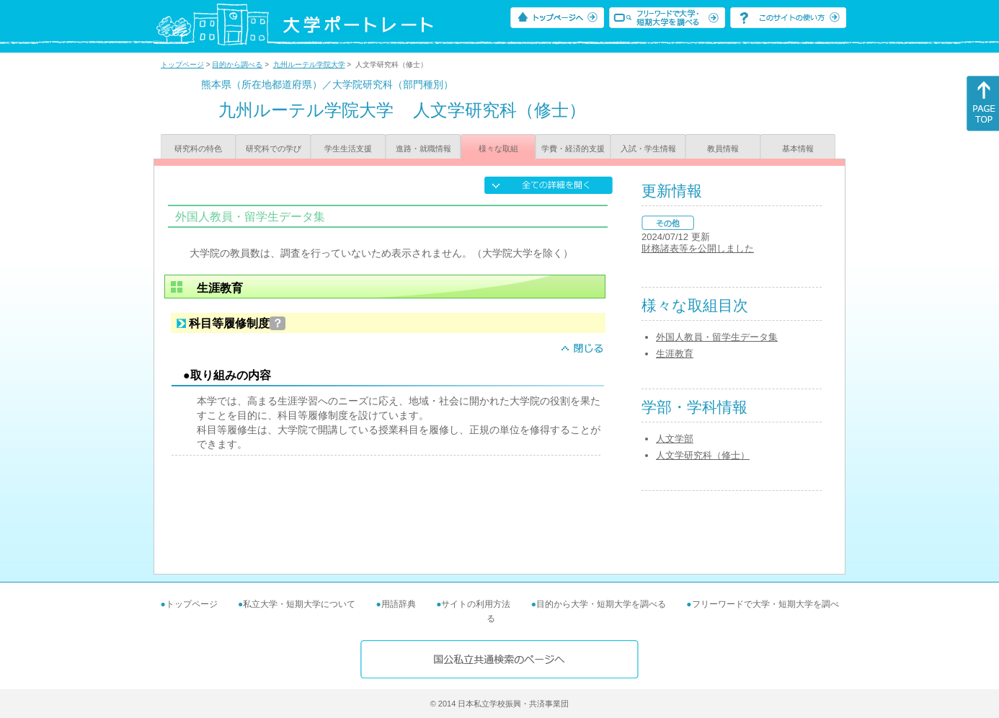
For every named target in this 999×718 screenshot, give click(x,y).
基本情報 (798, 148)
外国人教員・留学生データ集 (717, 337)
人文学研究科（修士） (703, 455)
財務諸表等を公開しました (697, 248)
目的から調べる (237, 64)
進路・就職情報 (423, 148)
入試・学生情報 (648, 148)
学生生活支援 (348, 148)
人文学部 (674, 438)
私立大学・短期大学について (299, 604)
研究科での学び (273, 148)
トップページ (182, 64)
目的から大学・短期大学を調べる (601, 604)
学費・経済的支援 (573, 148)
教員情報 (723, 148)
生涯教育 (674, 353)
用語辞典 (398, 604)
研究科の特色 (198, 148)
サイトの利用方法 (475, 604)
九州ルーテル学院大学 (309, 64)
